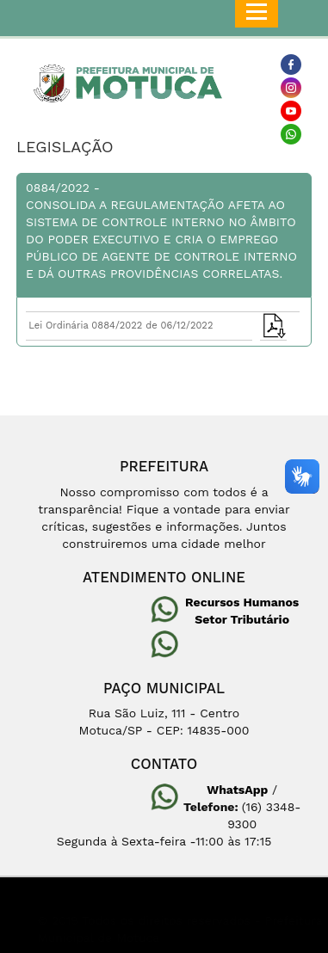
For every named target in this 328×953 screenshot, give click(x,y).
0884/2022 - (164, 231)
